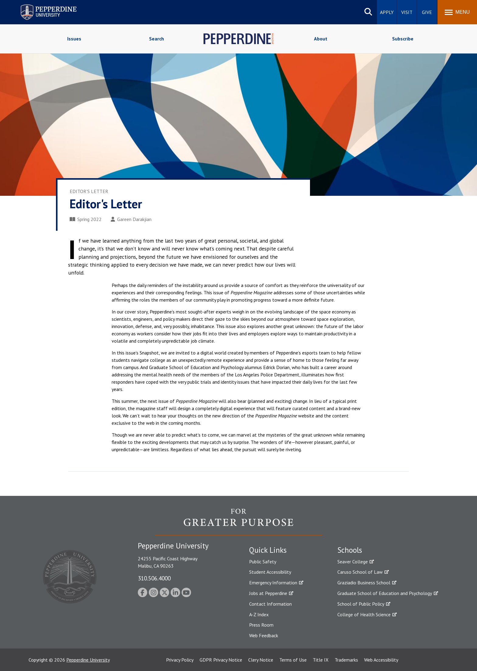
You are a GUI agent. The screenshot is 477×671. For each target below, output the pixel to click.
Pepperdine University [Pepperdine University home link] (41, 5)
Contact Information (270, 604)
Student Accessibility (270, 572)
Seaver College (352, 562)
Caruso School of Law (360, 572)
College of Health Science (364, 614)
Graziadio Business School (363, 582)
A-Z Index (259, 614)
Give (427, 12)
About (320, 39)
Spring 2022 (86, 219)
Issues (74, 39)
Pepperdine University (88, 660)
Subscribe (402, 39)
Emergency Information (273, 582)
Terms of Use (293, 660)
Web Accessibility (381, 660)
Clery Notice (260, 660)
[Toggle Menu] (457, 12)
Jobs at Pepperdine (268, 593)
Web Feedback (263, 635)
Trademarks (346, 660)
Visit (407, 12)
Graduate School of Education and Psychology (384, 593)
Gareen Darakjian (131, 219)
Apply (387, 12)
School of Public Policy (360, 604)
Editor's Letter (89, 191)
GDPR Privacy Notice (221, 660)
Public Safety (262, 562)
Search (156, 39)
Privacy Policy (179, 660)
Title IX (321, 660)
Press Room (261, 625)
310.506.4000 (154, 578)
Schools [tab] (349, 550)
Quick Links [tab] (268, 550)
